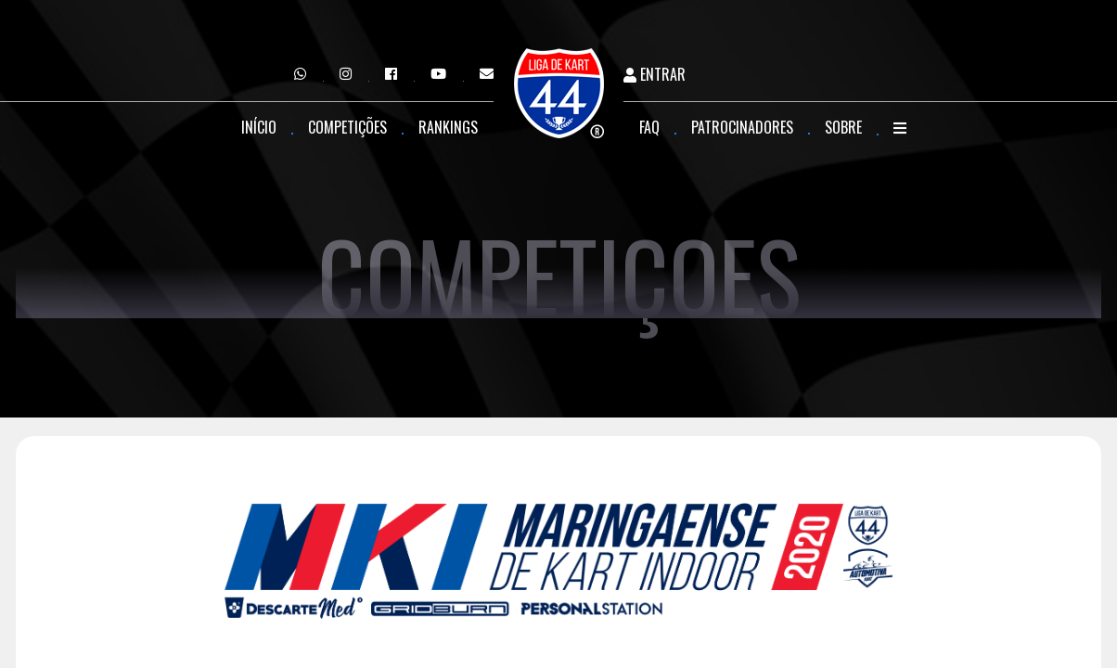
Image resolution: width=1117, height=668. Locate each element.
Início (258, 127)
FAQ (649, 127)
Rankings (448, 127)
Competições (347, 127)
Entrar (654, 75)
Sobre (843, 127)
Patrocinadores (742, 127)
